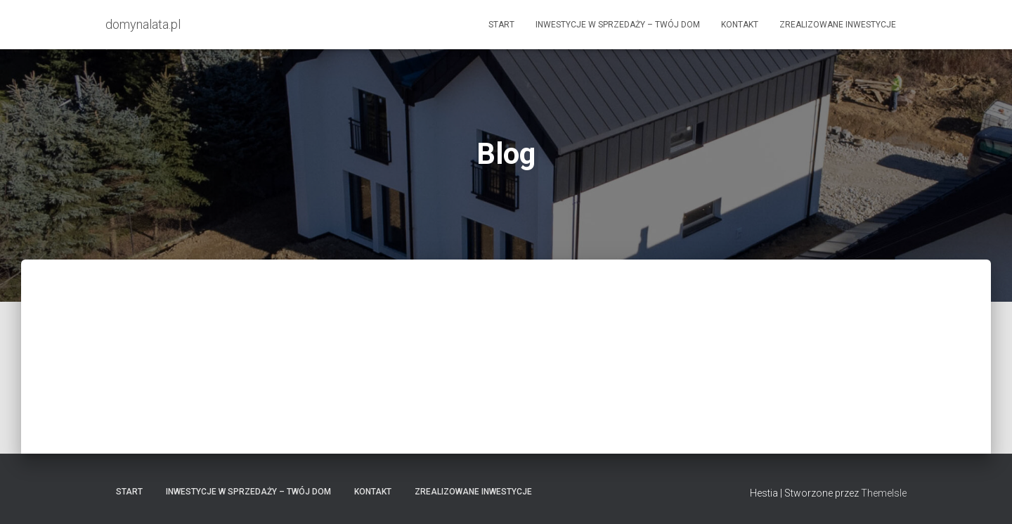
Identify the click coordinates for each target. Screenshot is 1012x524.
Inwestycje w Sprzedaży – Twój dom (618, 25)
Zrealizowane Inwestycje (837, 25)
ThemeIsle (884, 493)
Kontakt (739, 25)
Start (501, 25)
